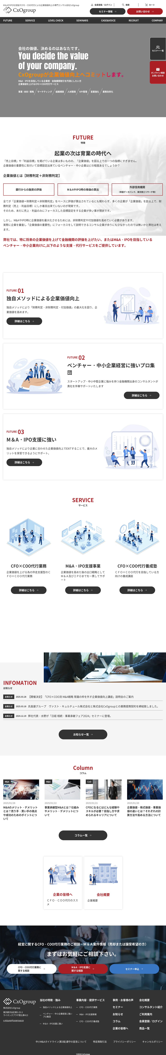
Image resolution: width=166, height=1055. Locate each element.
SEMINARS (82, 20)
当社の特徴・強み (50, 1000)
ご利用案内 (145, 1014)
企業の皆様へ (120, 1028)
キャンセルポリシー (152, 1041)
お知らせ (118, 1014)
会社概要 (144, 1000)
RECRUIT (134, 20)
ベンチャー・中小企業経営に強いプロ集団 (57, 1015)
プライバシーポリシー (124, 1041)
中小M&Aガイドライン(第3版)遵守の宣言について (61, 1041)
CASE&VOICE (108, 20)
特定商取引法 (100, 1041)
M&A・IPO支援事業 (88, 1014)
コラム (116, 1021)
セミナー (118, 1007)
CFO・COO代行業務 (88, 1007)
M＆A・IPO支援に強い (53, 1023)
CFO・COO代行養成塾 (89, 1021)
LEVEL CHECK (55, 20)
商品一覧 (144, 1028)
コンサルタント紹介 (151, 1007)
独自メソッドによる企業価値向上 (57, 1007)
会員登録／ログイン (151, 1021)
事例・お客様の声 (123, 1000)
